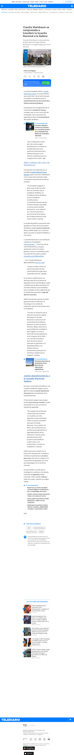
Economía (54, 9)
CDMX (13, 2)
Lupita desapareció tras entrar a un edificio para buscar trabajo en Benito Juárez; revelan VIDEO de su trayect (40, 619)
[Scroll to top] (70, 719)
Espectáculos (22, 9)
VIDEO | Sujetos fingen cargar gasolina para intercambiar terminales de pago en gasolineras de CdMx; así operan (41, 652)
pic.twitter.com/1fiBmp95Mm (34, 256)
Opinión (64, 9)
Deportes (41, 9)
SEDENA (41, 532)
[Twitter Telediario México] (35, 739)
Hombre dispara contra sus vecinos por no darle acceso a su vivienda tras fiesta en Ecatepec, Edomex (42, 130)
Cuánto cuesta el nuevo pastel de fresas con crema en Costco (38, 495)
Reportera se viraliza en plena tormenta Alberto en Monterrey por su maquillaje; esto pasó (38, 490)
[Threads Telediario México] (44, 739)
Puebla (37, 2)
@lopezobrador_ (30, 244)
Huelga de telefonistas (43, 12)
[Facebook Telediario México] (30, 739)
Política (59, 9)
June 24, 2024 (40, 262)
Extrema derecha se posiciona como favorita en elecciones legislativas (42, 365)
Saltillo (41, 2)
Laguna (32, 2)
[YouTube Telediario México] (48, 739)
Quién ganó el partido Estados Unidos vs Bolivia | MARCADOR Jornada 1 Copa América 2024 (37, 507)
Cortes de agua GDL (53, 12)
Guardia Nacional (31, 532)
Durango (50, 2)
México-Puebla (34, 12)
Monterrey (19, 2)
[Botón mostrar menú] (2, 6)
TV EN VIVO (69, 2)
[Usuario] (72, 6)
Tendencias (29, 9)
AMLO (29, 528)
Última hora (4, 9)
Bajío (46, 2)
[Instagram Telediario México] (39, 739)
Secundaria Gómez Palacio (14, 12)
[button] (25, 76)
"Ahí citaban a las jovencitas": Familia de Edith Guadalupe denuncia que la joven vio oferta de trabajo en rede (41, 630)
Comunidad (11, 9)
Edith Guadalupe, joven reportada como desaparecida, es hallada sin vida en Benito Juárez (40, 608)
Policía (16, 9)
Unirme (44, 83)
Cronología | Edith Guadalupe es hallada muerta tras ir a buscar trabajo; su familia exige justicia (41, 641)
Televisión (69, 9)
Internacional (47, 9)
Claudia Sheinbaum (39, 528)
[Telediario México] (37, 6)
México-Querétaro (25, 12)
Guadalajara (25, 2)
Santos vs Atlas (69, 12)
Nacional (35, 9)
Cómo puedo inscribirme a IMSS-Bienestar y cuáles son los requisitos (38, 501)
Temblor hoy (62, 12)
